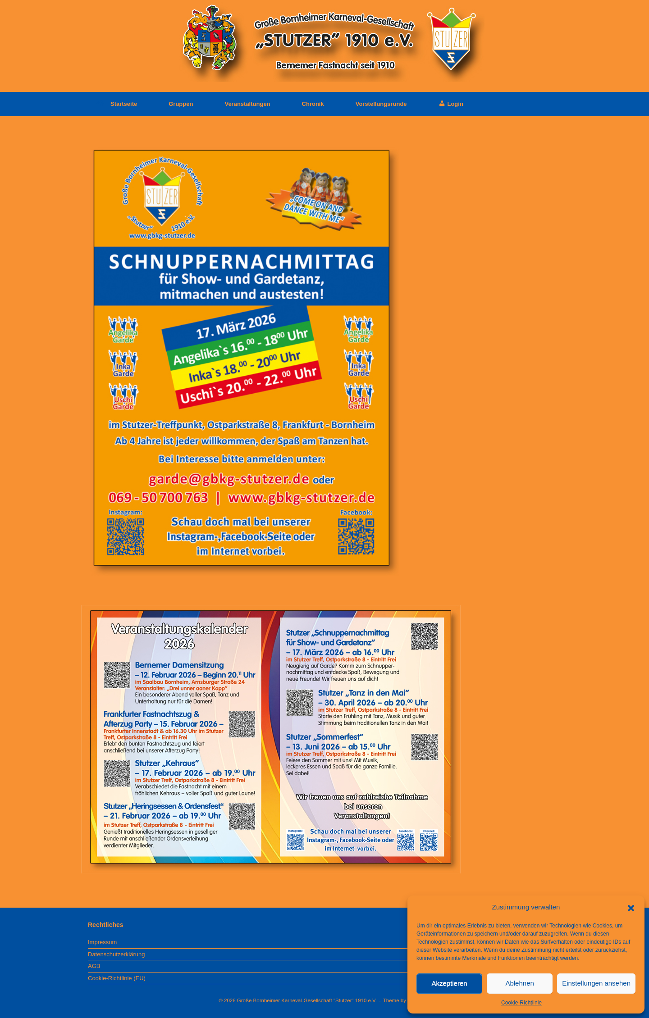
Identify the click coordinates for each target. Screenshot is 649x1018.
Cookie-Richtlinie (521, 1003)
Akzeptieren (449, 983)
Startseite (117, 103)
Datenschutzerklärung (116, 954)
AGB (94, 966)
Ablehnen (519, 983)
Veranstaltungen (247, 103)
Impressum (102, 942)
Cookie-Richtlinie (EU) (117, 978)
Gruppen (181, 103)
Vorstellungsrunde (381, 103)
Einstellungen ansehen (596, 983)
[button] (630, 907)
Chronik (313, 103)
